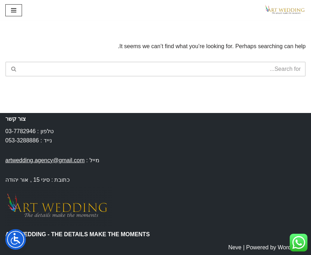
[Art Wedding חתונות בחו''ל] (284, 10)
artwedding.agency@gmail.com (44, 160)
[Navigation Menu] (13, 10)
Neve (234, 247)
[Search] (163, 69)
